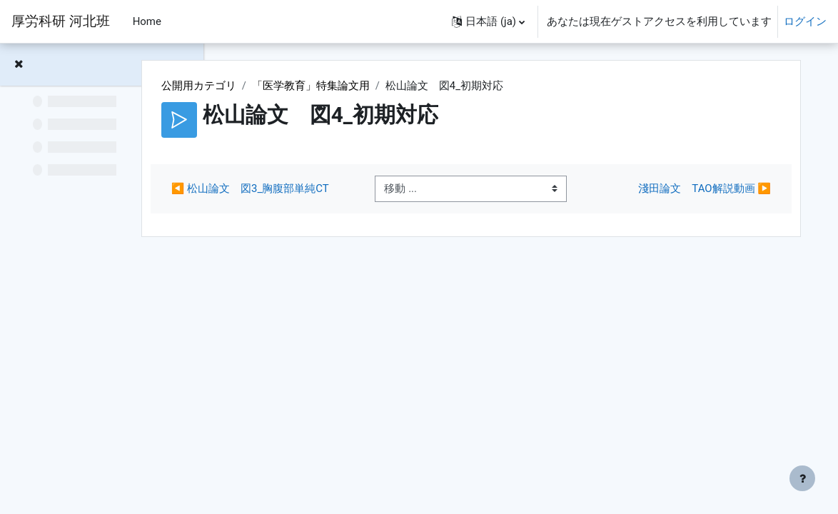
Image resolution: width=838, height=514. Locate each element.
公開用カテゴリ (287, 85)
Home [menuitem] (147, 21)
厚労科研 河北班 (60, 21)
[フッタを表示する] (802, 478)
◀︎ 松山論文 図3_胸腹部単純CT (330, 196)
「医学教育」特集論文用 (399, 85)
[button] (488, 21)
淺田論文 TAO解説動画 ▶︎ (693, 197)
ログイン (805, 21)
